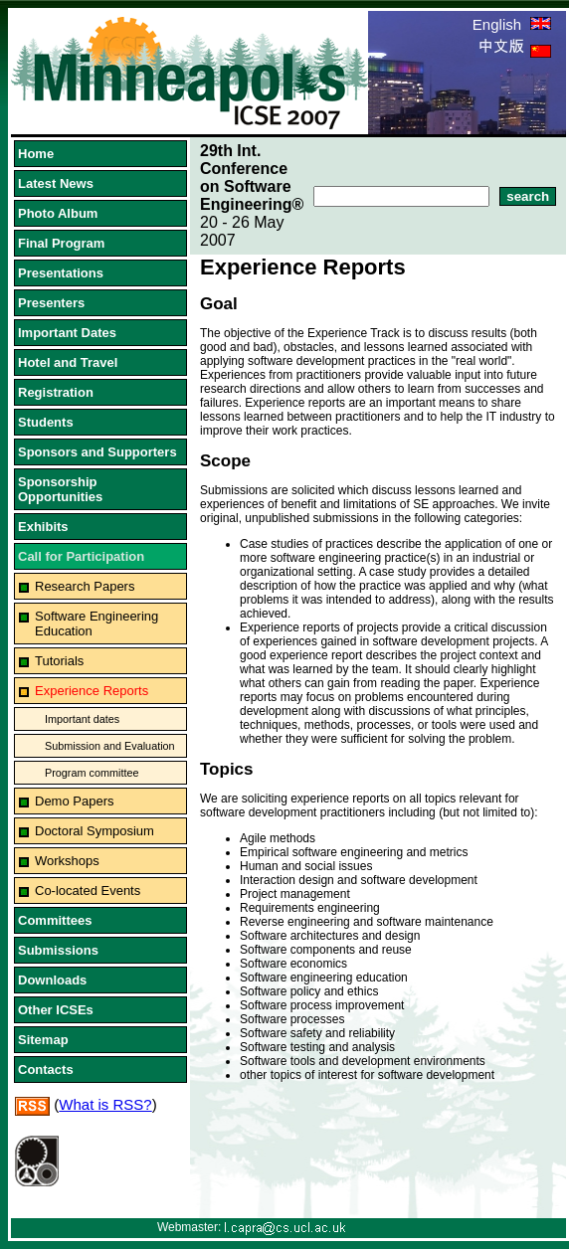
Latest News (56, 183)
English (512, 24)
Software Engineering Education (96, 623)
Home (36, 153)
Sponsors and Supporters (97, 452)
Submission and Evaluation (110, 746)
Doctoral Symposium (94, 830)
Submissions (58, 950)
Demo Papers (74, 801)
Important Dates (67, 332)
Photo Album (57, 213)
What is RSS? (105, 1104)
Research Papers (84, 586)
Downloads (52, 980)
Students (46, 422)
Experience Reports (91, 690)
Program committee (91, 773)
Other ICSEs (56, 1009)
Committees (55, 920)
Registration (56, 392)
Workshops (67, 860)
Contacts (46, 1069)
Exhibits (43, 526)
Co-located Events (87, 890)
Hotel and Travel (67, 362)
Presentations (60, 273)
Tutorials (59, 660)
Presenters (51, 302)
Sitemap (43, 1039)
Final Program (61, 243)
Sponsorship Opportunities (60, 489)
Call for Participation (81, 556)
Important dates (82, 719)
